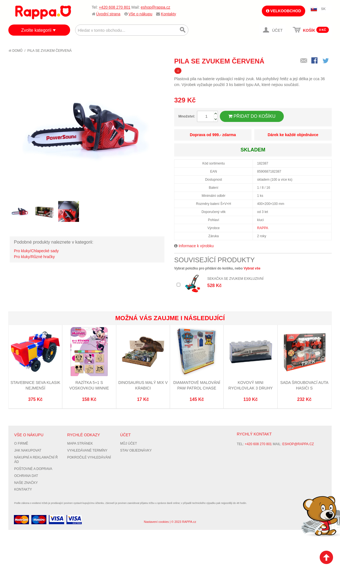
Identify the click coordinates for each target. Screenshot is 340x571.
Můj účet (128, 443)
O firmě (21, 443)
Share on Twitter (326, 61)
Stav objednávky (136, 450)
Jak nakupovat (27, 450)
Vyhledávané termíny (87, 450)
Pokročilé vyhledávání (89, 457)
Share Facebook (315, 61)
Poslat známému (303, 61)
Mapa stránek (80, 443)
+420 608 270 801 (114, 7)
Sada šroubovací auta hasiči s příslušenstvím (304, 388)
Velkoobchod (283, 11)
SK (323, 9)
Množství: (186, 116)
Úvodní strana (108, 14)
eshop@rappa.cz (155, 7)
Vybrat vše (252, 268)
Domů (15, 51)
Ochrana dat (26, 476)
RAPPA (262, 228)
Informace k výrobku (196, 246)
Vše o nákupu (140, 14)
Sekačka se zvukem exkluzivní (235, 279)
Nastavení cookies (156, 521)
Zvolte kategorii (36, 30)
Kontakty (168, 14)
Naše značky (26, 483)
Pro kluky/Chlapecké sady (36, 251)
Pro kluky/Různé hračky (34, 256)
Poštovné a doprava (33, 469)
